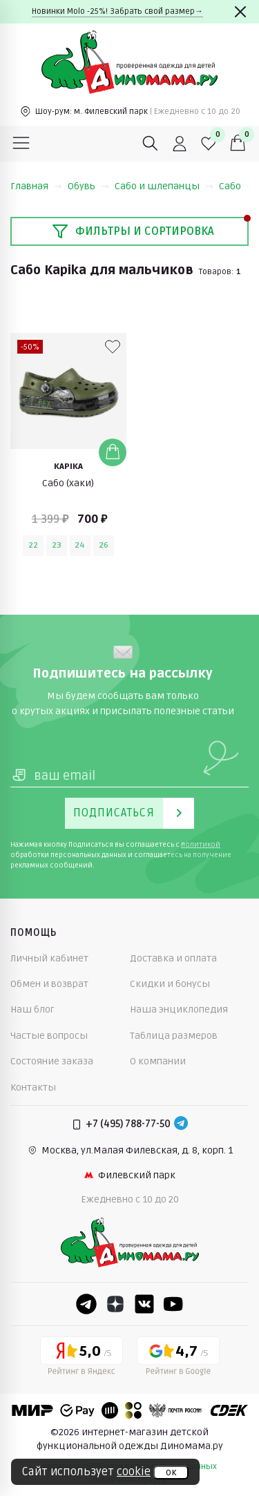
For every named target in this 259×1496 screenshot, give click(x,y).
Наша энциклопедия (179, 1009)
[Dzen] (115, 1304)
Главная (36, 186)
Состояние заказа (51, 1061)
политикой (200, 845)
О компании (158, 1061)
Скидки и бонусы (170, 984)
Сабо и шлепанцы (164, 186)
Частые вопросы (49, 1036)
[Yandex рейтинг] (81, 1358)
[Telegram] (181, 1124)
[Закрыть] (240, 11)
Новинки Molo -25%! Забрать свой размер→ (117, 11)
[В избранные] (112, 347)
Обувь (88, 186)
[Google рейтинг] (178, 1358)
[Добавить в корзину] (112, 452)
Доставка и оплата (173, 958)
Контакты (33, 1087)
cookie (134, 1472)
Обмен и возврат (49, 984)
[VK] (144, 1304)
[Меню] (21, 144)
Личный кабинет (49, 958)
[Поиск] (151, 144)
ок (171, 1472)
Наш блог (32, 1009)
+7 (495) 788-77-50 (128, 1124)
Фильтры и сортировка (133, 231)
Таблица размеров (174, 1036)
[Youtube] (173, 1304)
